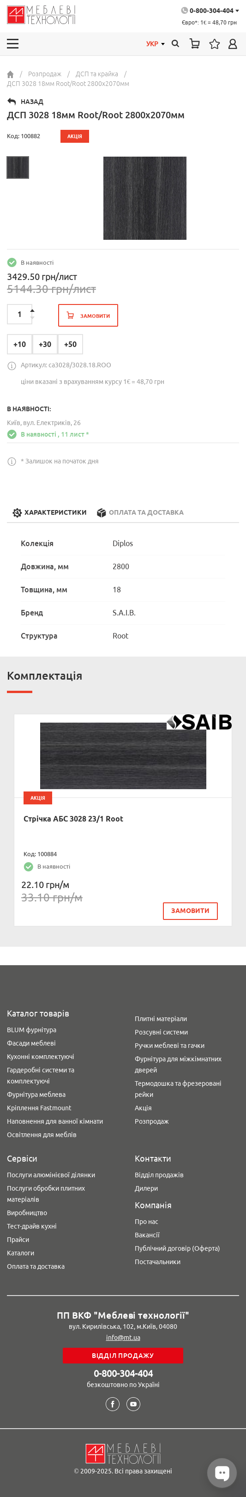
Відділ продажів (159, 1175)
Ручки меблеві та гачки (169, 1045)
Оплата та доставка (36, 1266)
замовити (190, 910)
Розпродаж (152, 1121)
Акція (143, 1108)
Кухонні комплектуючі (40, 1056)
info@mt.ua (123, 1337)
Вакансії (147, 1235)
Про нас (146, 1221)
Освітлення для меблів (42, 1134)
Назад (32, 101)
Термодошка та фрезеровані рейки (178, 1089)
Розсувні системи (161, 1032)
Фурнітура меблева (36, 1094)
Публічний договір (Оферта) (177, 1248)
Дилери (146, 1188)
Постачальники (157, 1262)
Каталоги (20, 1253)
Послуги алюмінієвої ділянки (51, 1175)
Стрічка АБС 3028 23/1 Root (73, 819)
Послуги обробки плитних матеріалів (46, 1194)
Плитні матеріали (161, 1018)
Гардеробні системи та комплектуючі (40, 1075)
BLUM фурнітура (31, 1030)
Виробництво (27, 1213)
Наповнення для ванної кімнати (55, 1121)
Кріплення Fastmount (39, 1108)
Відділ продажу (123, 1355)
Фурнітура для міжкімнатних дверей (178, 1064)
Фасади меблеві (31, 1043)
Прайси (18, 1239)
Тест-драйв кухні (32, 1226)
